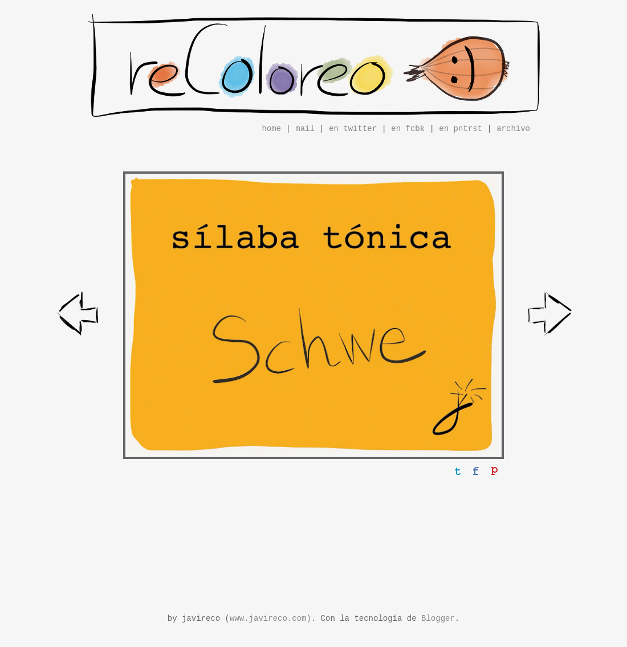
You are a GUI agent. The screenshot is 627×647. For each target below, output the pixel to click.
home (271, 128)
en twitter (353, 128)
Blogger (438, 618)
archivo (513, 128)
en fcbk (408, 128)
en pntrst (460, 128)
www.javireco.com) (270, 618)
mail (305, 128)
